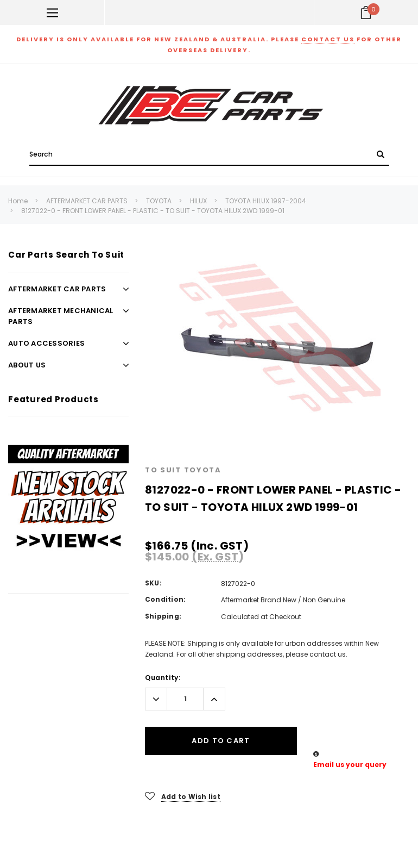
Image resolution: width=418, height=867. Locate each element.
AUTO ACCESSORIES (46, 343)
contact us (327, 39)
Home (18, 200)
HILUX (198, 200)
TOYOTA (159, 200)
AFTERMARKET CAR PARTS (87, 200)
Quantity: (162, 677)
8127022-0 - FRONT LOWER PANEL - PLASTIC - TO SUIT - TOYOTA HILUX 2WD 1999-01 (152, 210)
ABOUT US (27, 365)
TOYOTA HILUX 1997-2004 (265, 200)
